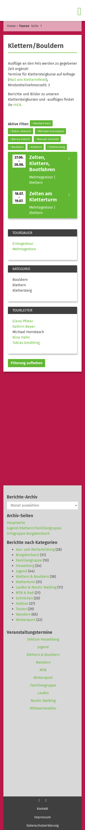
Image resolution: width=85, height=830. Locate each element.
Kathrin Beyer (23, 326)
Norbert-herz (41, 123)
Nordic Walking (43, 700)
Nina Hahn (21, 337)
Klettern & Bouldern (32, 576)
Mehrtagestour (24, 249)
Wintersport (25, 620)
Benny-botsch (20, 139)
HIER (17, 105)
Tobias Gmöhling (26, 343)
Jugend (21, 571)
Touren (21, 609)
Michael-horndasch (50, 131)
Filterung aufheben (26, 363)
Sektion (22, 603)
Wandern (23, 614)
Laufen (43, 693)
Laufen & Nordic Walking (36, 587)
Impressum (42, 817)
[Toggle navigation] (80, 11)
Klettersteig (56, 147)
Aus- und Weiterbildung (35, 549)
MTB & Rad (25, 593)
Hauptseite (16, 523)
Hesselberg (25, 566)
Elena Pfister (22, 321)
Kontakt (42, 809)
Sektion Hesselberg (43, 639)
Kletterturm (25, 582)
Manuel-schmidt (47, 139)
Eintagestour (22, 243)
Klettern (35, 147)
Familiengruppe (29, 560)
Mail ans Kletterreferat (27, 79)
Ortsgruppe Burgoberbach (28, 533)
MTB (43, 670)
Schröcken (24, 598)
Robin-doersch (20, 131)
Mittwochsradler (43, 708)
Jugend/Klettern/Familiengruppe (34, 528)
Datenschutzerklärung (42, 826)
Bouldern (17, 147)
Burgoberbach (27, 555)
